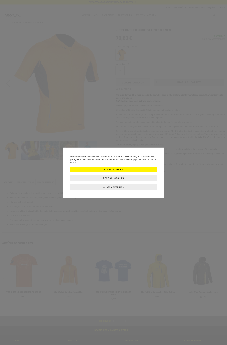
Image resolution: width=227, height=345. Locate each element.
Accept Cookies (113, 169)
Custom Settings (113, 187)
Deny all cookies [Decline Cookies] (113, 178)
